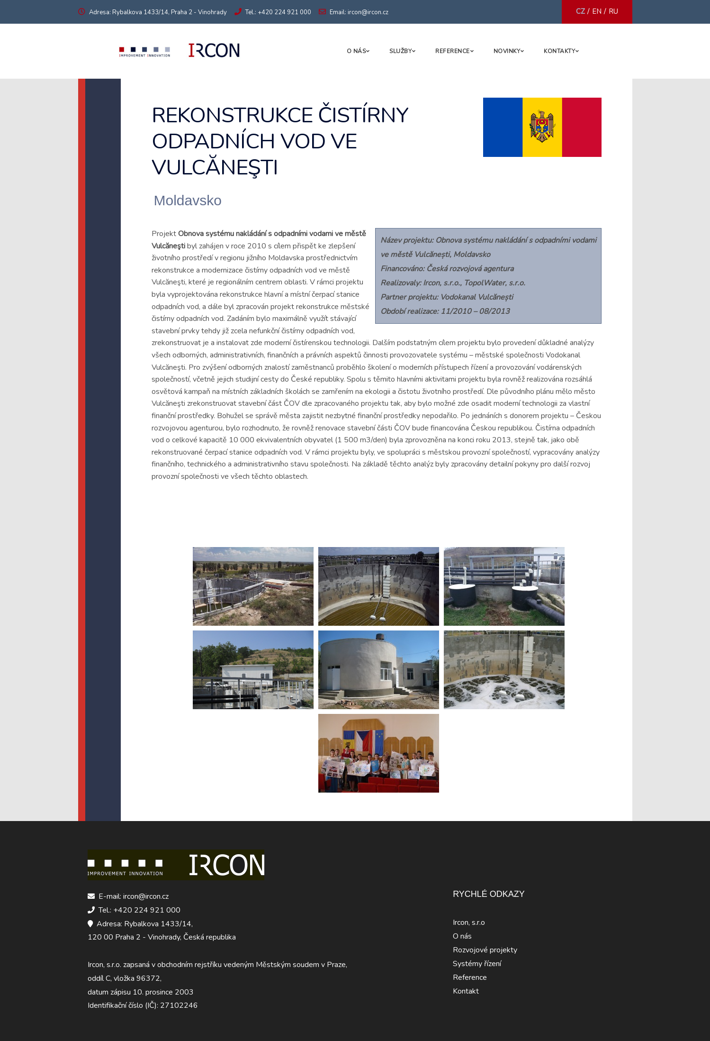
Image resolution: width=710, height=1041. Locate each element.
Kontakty (559, 51)
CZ (580, 11)
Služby (400, 51)
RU (613, 11)
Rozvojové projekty (485, 950)
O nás (356, 51)
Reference (452, 51)
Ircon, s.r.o (469, 922)
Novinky (507, 51)
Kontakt (466, 991)
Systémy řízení (477, 964)
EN (597, 11)
